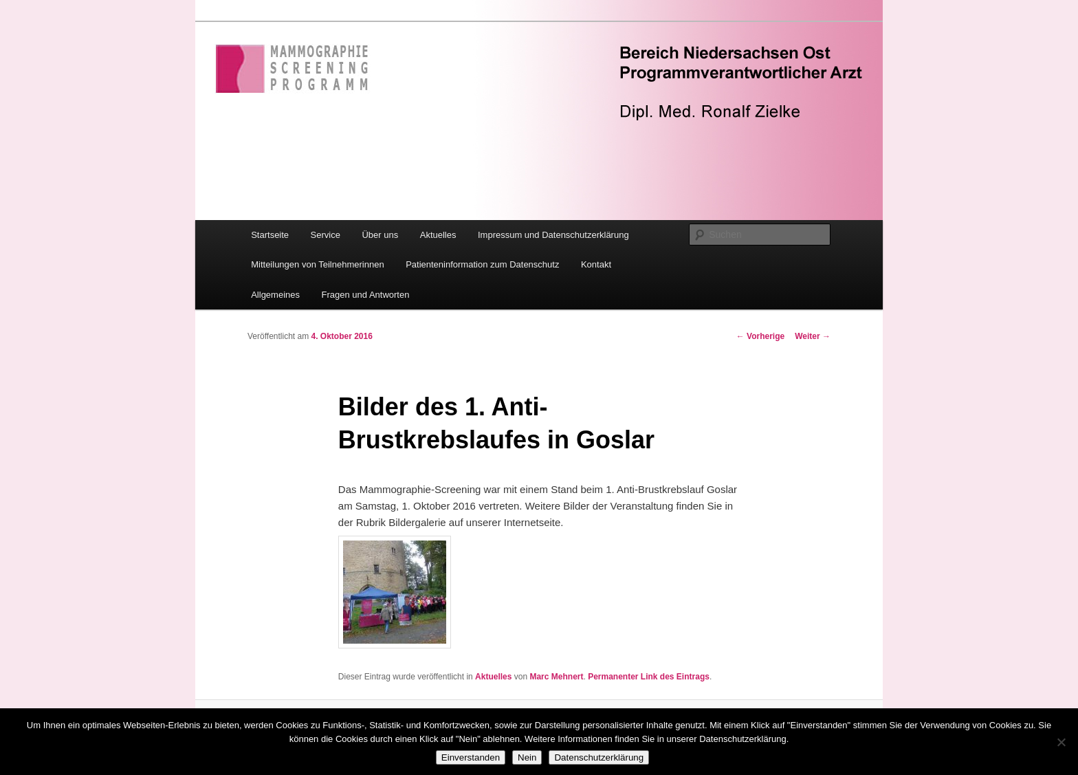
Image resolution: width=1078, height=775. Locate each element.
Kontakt (596, 264)
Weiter (812, 336)
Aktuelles (438, 235)
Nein (527, 757)
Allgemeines (275, 295)
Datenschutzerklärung (599, 757)
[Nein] (1061, 742)
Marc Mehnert (556, 676)
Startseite (270, 235)
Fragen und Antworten (366, 295)
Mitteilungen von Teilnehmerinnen (317, 264)
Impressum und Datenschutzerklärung (553, 235)
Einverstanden (470, 757)
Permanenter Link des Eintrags (649, 676)
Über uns (380, 235)
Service (325, 235)
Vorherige (760, 336)
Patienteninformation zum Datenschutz (482, 264)
